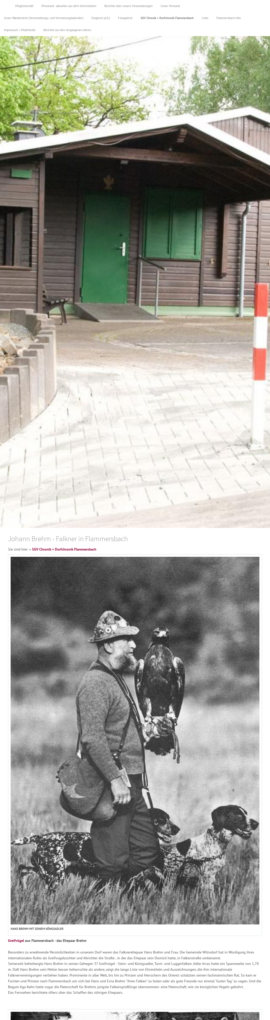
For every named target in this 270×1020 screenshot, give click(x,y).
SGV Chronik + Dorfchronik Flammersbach (64, 549)
